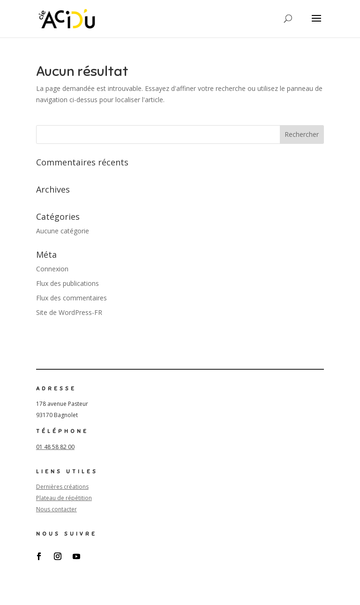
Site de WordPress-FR (69, 312)
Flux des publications (67, 283)
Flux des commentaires (71, 297)
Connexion (52, 268)
